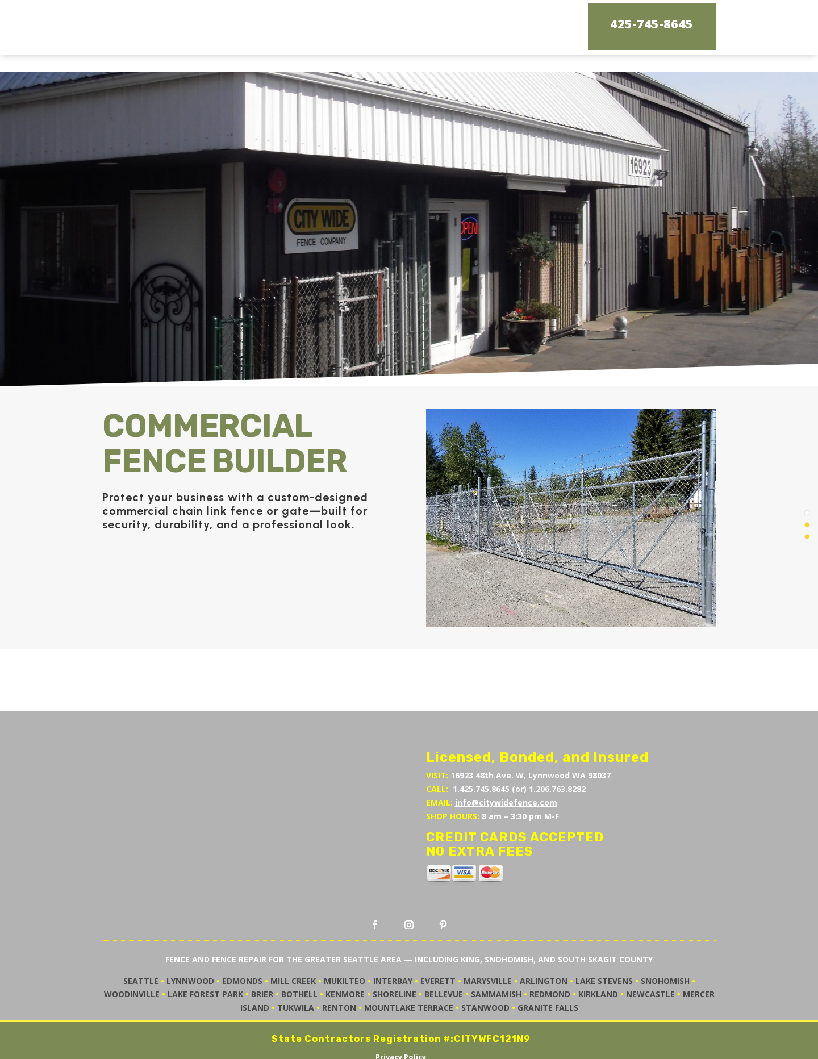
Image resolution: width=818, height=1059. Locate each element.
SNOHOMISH (665, 942)
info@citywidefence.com (506, 763)
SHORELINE (394, 955)
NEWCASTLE (650, 955)
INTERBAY (392, 942)
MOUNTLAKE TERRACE (408, 969)
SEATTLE (140, 942)
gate (295, 472)
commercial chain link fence (182, 472)
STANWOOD (485, 969)
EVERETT (438, 942)
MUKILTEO (344, 942)
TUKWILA (295, 969)
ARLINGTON (543, 942)
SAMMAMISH (496, 955)
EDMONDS (242, 942)
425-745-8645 (651, 24)
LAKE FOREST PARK (205, 955)
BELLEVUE (443, 955)
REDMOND (549, 955)
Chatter (426, 1045)
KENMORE (345, 955)
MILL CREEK (293, 942)
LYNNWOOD (190, 942)
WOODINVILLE (132, 955)
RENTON (339, 969)
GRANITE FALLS (547, 969)
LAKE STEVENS (604, 942)
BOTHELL (299, 955)
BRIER (262, 955)
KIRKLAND (598, 955)
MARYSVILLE (488, 942)
